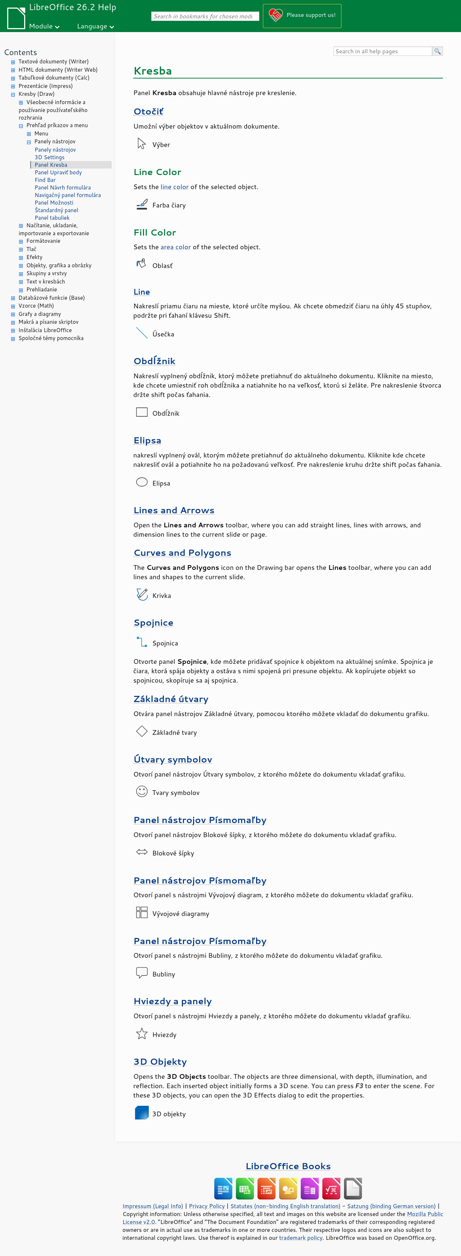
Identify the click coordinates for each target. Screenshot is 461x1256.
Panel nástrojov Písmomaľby (200, 819)
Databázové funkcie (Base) (51, 297)
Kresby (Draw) (36, 94)
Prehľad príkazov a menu (57, 125)
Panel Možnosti (54, 202)
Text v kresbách (45, 281)
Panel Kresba (51, 165)
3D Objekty (160, 1061)
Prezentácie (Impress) (45, 86)
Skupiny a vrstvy (46, 273)
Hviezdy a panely (172, 1000)
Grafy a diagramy (39, 314)
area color (176, 246)
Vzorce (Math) (36, 305)
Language (92, 26)
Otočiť (148, 111)
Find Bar (45, 180)
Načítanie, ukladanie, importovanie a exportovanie (54, 229)
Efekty (34, 257)
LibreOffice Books (288, 1165)
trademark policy (300, 1238)
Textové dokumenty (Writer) (53, 61)
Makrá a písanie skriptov (48, 322)
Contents (20, 52)
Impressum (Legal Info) (152, 1206)
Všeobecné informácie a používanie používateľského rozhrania (53, 110)
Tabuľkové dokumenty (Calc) (54, 77)
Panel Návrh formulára (63, 187)
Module (41, 26)
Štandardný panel (56, 210)
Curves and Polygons (182, 552)
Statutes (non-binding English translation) (285, 1206)
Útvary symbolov (172, 759)
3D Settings (49, 157)
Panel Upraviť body (58, 172)
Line (141, 291)
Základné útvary (170, 698)
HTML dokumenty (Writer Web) (58, 69)
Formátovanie (43, 241)
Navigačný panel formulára (68, 195)
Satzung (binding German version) (391, 1206)
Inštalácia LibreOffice (45, 330)
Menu (41, 133)
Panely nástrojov (55, 141)
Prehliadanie (41, 289)
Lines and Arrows (174, 510)
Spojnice (153, 622)
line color (175, 186)
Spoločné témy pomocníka (51, 338)
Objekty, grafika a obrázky (58, 265)
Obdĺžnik (154, 360)
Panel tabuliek (52, 218)
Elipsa (147, 440)
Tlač (31, 249)
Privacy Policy (207, 1206)
